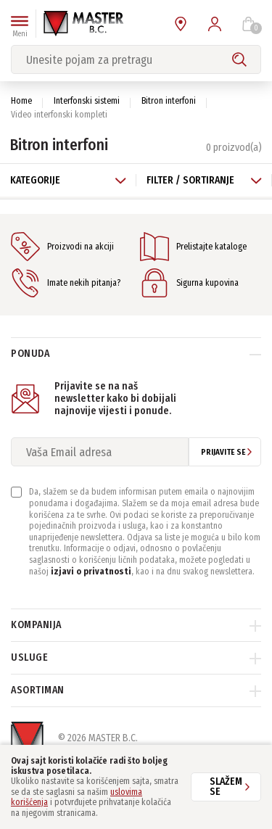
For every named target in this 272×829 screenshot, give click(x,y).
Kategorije (68, 180)
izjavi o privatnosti (91, 571)
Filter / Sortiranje (205, 180)
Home (21, 101)
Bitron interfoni (168, 101)
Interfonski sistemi (87, 101)
